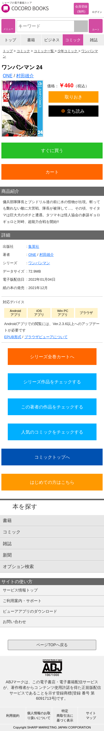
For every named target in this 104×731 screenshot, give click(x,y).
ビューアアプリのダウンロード (30, 611)
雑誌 (94, 40)
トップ (10, 40)
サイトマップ (91, 715)
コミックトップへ (52, 457)
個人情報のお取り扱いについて (38, 715)
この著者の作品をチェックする (52, 406)
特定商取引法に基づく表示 (65, 715)
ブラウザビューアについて (46, 337)
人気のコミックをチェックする (52, 431)
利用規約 (12, 716)
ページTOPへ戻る (52, 645)
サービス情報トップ (20, 590)
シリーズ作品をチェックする (52, 381)
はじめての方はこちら (52, 482)
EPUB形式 (12, 337)
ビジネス (52, 40)
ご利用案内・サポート (22, 600)
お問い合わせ (14, 621)
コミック (73, 40)
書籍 (31, 40)
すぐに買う (52, 150)
